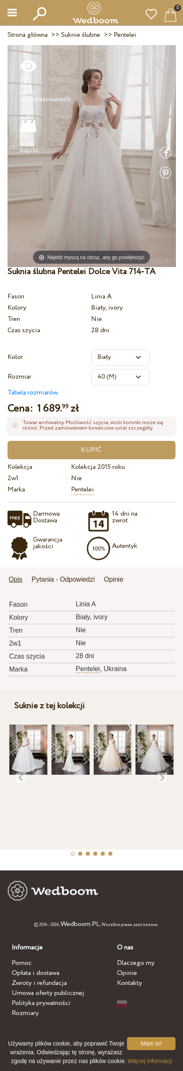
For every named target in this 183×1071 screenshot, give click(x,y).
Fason (16, 296)
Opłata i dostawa (35, 973)
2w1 (13, 478)
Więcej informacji (150, 1061)
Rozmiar (19, 377)
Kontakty (129, 983)
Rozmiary (25, 1013)
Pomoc (22, 963)
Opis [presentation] (16, 579)
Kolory (17, 308)
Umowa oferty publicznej (48, 993)
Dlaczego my (136, 963)
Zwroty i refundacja (39, 983)
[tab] (18, 580)
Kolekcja (20, 467)
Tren (14, 319)
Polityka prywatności (41, 1003)
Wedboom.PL (80, 924)
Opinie (127, 973)
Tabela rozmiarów (33, 392)
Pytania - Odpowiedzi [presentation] (63, 579)
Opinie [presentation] (113, 579)
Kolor (15, 357)
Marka (16, 490)
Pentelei (82, 489)
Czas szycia (24, 330)
